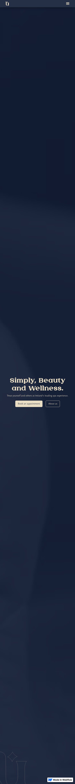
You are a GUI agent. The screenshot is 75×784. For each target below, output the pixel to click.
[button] (67, 3)
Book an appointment (29, 403)
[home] (7, 4)
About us (52, 403)
